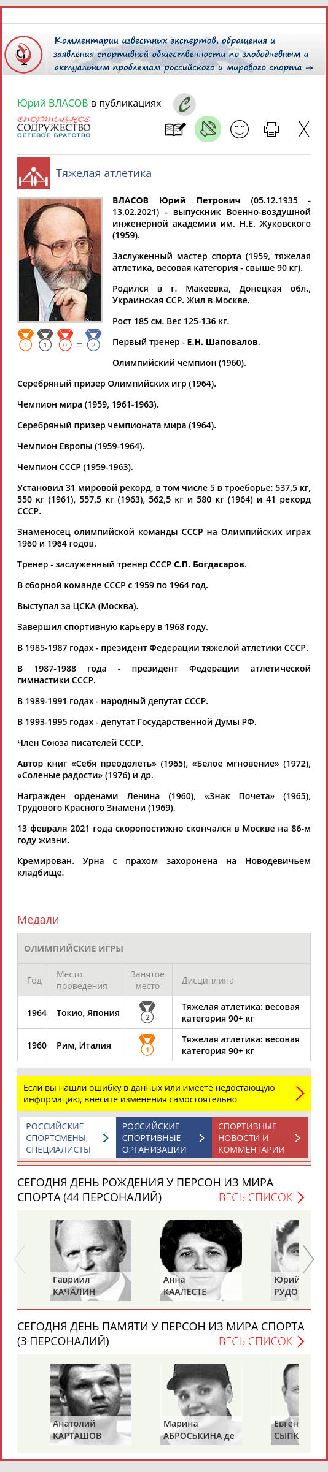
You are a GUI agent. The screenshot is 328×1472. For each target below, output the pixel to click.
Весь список (255, 1196)
